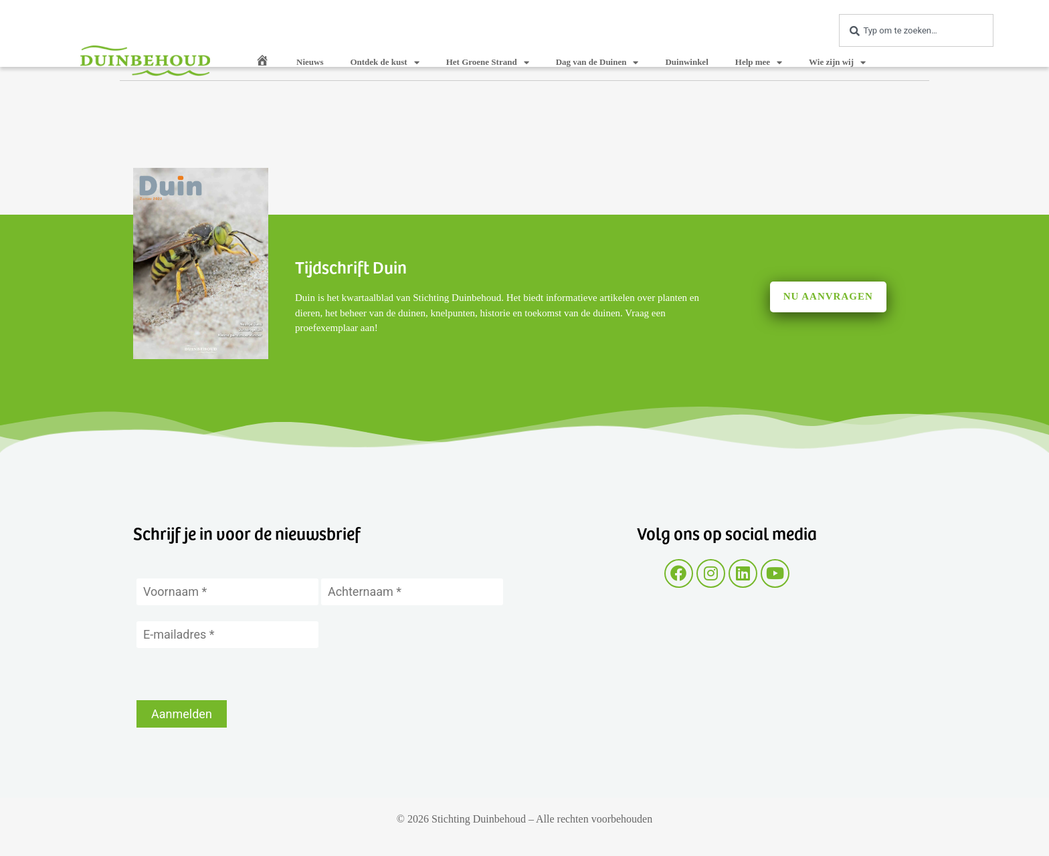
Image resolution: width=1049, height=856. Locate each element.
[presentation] (238, 674)
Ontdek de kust (384, 62)
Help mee (758, 62)
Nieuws (309, 62)
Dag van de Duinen (597, 62)
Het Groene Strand (487, 62)
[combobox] (916, 30)
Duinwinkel (686, 62)
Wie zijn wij (837, 62)
